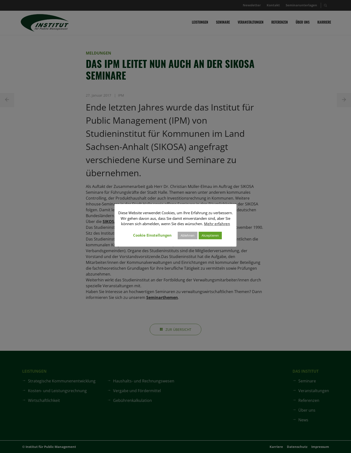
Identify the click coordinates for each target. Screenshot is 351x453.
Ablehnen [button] (188, 235)
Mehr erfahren (217, 223)
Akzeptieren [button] (210, 235)
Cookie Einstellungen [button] (152, 235)
